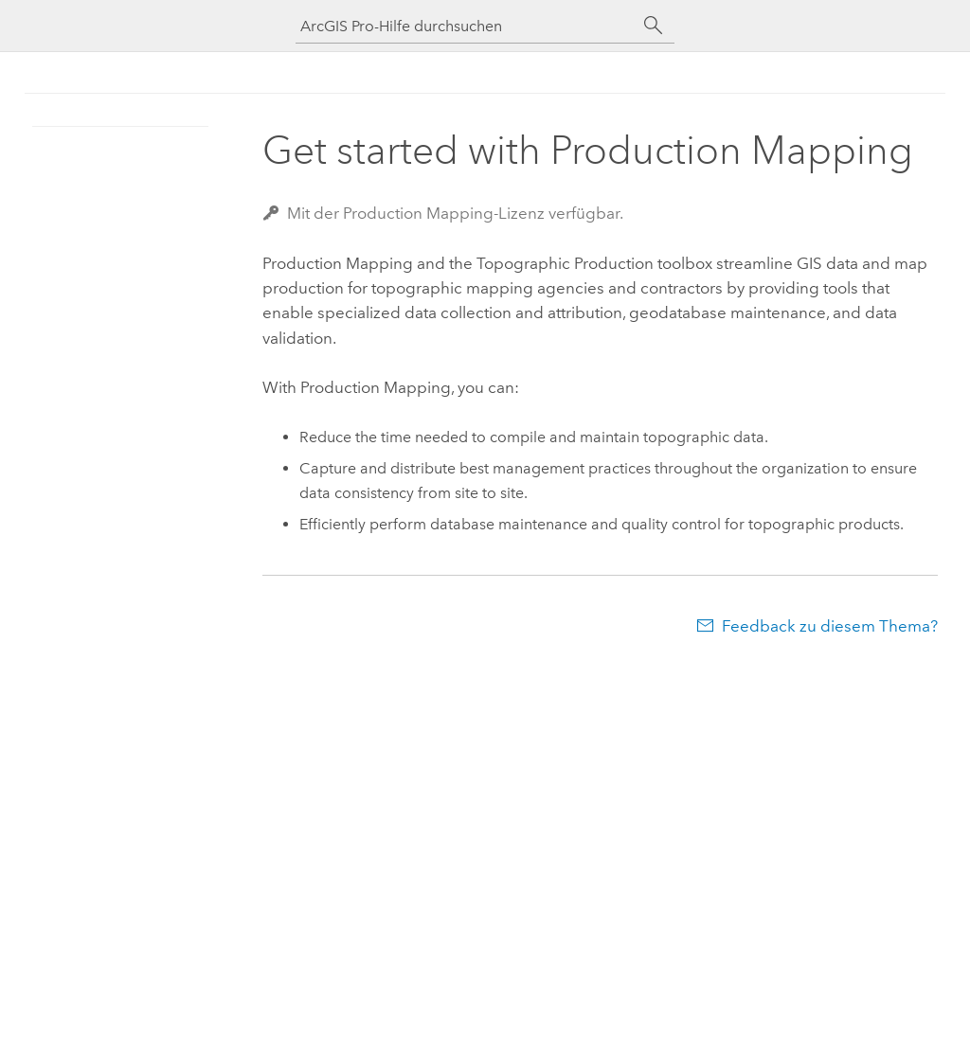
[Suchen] (653, 25)
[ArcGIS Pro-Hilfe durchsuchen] (466, 26)
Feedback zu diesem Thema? (830, 625)
